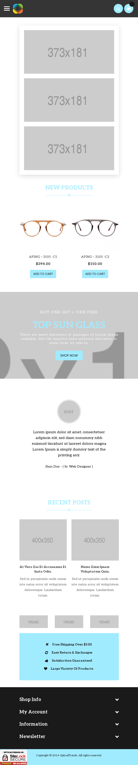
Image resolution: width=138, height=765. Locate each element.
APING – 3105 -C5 (43, 257)
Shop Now (69, 355)
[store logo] (25, 8)
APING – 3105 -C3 (95, 257)
